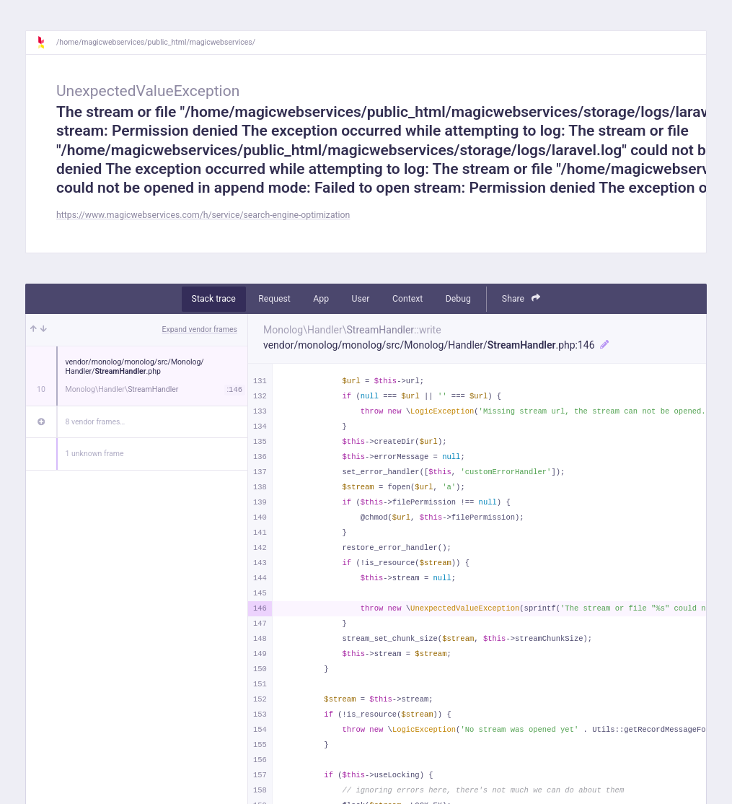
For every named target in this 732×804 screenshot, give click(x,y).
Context (407, 299)
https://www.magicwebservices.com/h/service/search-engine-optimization (203, 215)
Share (521, 298)
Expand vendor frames (199, 329)
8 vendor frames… (95, 422)
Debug (458, 299)
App (321, 299)
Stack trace (214, 299)
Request (274, 299)
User (361, 299)
